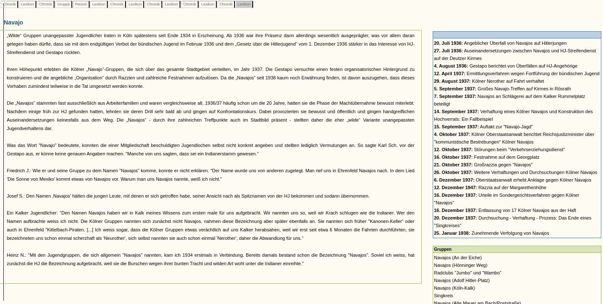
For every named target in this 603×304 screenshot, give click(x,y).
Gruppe (63, 4)
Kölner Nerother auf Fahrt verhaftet (489, 81)
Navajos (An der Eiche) (458, 257)
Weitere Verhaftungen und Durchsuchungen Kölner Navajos (515, 172)
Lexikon (27, 4)
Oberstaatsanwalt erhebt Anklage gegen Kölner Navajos (512, 179)
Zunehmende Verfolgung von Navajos (491, 233)
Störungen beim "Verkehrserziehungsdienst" (499, 149)
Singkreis (443, 295)
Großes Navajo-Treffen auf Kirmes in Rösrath (502, 88)
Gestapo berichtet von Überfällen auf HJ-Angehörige (506, 65)
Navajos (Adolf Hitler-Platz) (462, 280)
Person (81, 4)
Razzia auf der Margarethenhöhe (490, 187)
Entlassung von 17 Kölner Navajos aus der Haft (505, 210)
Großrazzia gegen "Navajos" (483, 164)
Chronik (9, 4)
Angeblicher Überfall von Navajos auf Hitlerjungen (500, 43)
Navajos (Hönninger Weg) (460, 265)
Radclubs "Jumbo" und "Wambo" (468, 272)
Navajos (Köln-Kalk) (454, 287)
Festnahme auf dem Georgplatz (486, 157)
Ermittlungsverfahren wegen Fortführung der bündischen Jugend (517, 73)
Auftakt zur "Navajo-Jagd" (483, 126)
